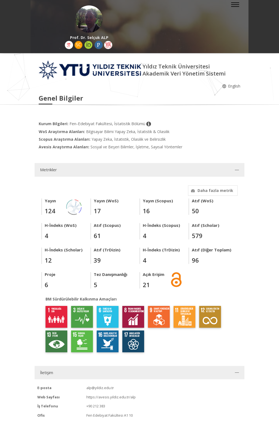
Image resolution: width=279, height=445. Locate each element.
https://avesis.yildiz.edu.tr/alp (111, 397)
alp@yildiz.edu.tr (100, 387)
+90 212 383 (95, 406)
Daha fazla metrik (211, 190)
